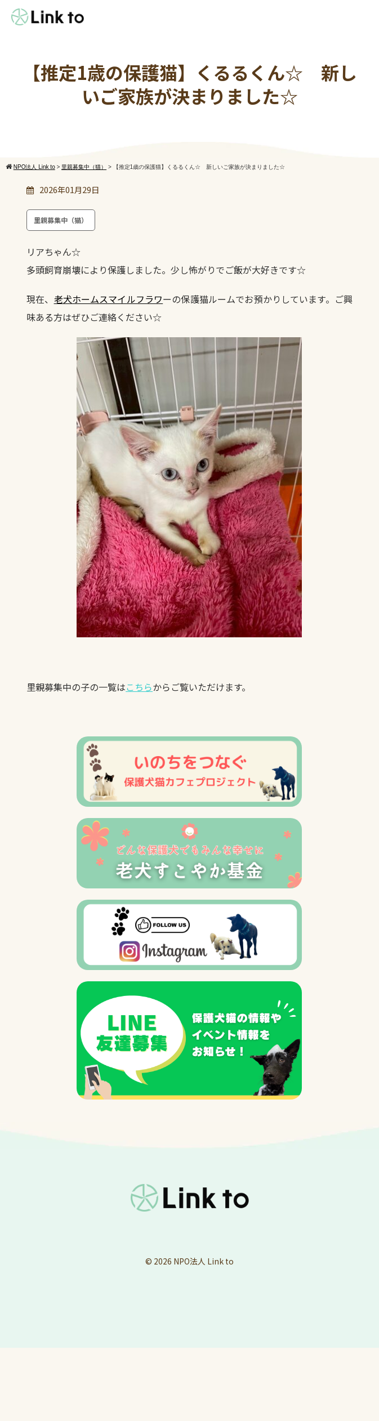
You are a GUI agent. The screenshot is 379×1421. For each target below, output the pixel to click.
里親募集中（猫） (61, 220)
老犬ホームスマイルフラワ (108, 299)
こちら (139, 687)
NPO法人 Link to (203, 1261)
